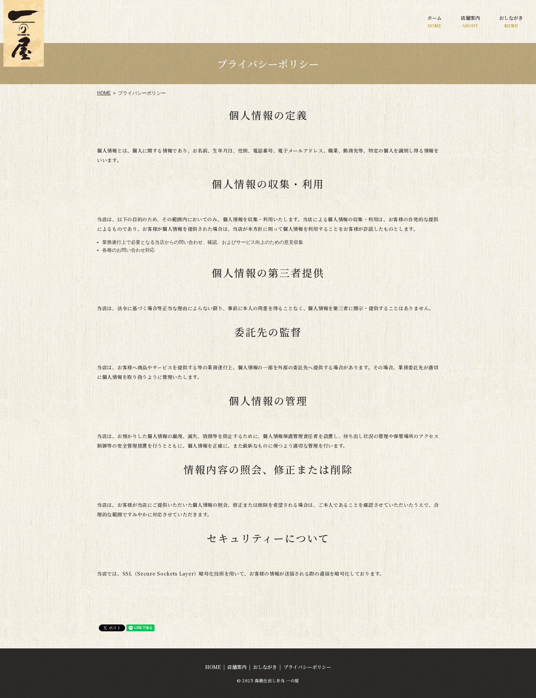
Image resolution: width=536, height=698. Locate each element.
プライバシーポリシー (307, 666)
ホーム (434, 21)
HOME (104, 93)
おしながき (511, 21)
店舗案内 (470, 21)
